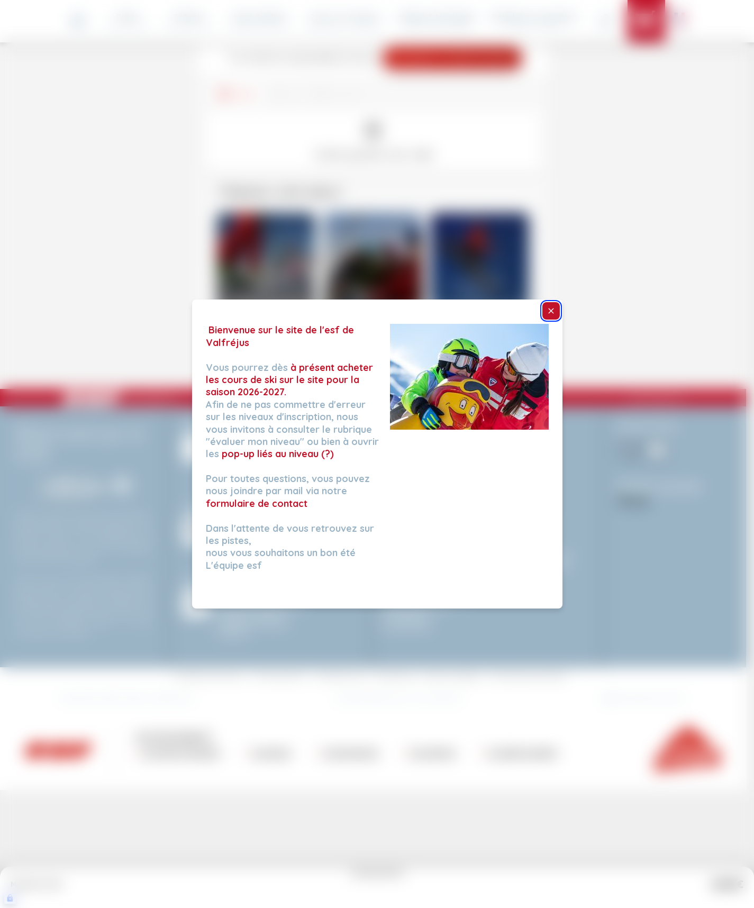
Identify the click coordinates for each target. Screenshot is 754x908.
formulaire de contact (256, 503)
